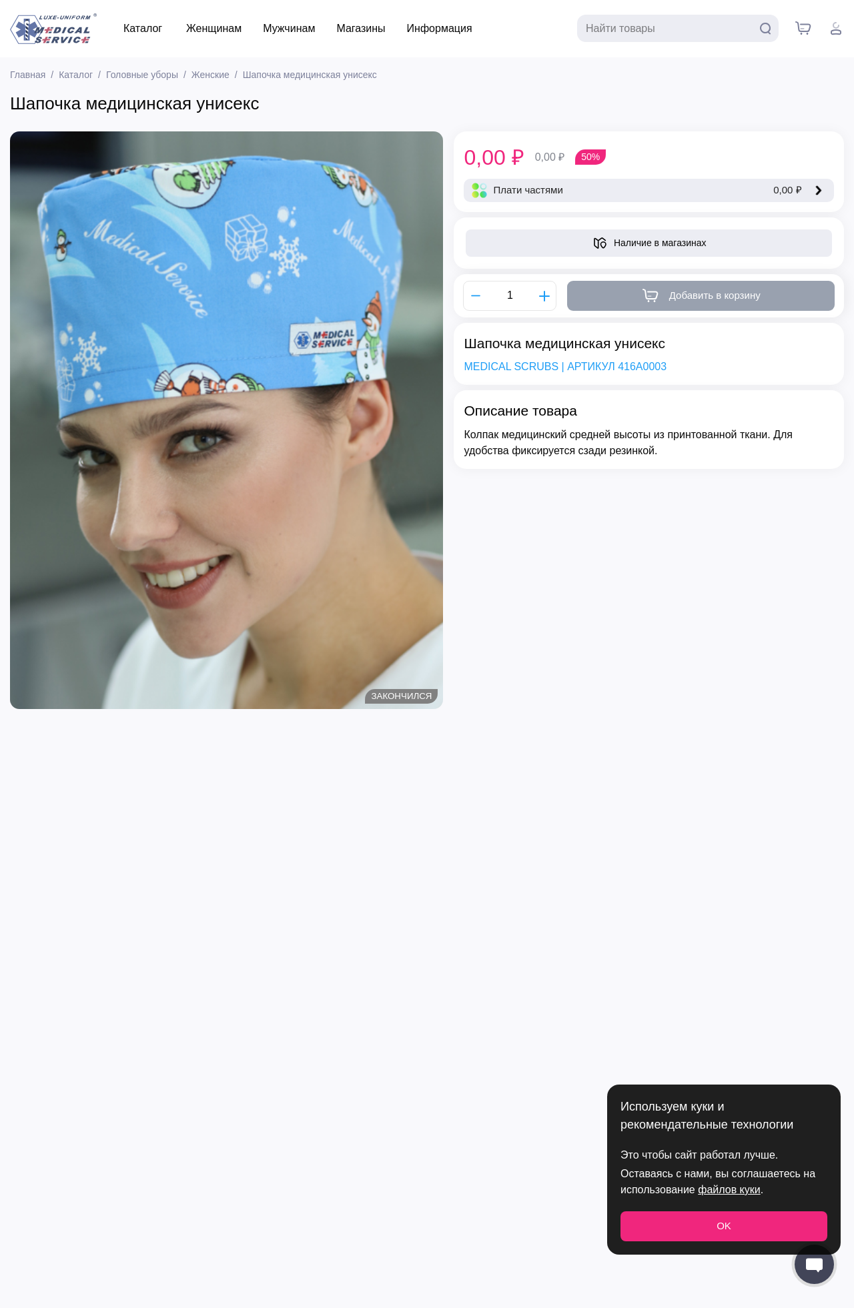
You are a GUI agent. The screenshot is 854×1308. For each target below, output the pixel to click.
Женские (210, 74)
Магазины (360, 28)
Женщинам (214, 28)
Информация (439, 28)
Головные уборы (142, 74)
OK (724, 1225)
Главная (27, 74)
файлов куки (729, 1189)
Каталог (142, 28)
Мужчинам (289, 28)
